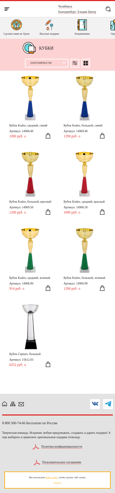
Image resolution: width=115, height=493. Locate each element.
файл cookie (52, 477)
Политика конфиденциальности (61, 446)
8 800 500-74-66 (13, 423)
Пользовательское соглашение (61, 462)
